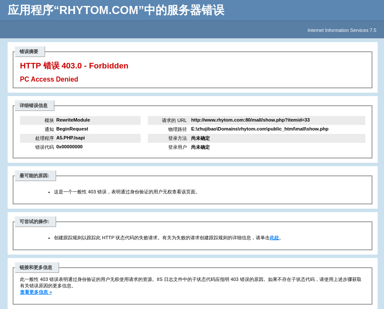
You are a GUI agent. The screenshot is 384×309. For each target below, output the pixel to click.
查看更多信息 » (36, 292)
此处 (274, 237)
